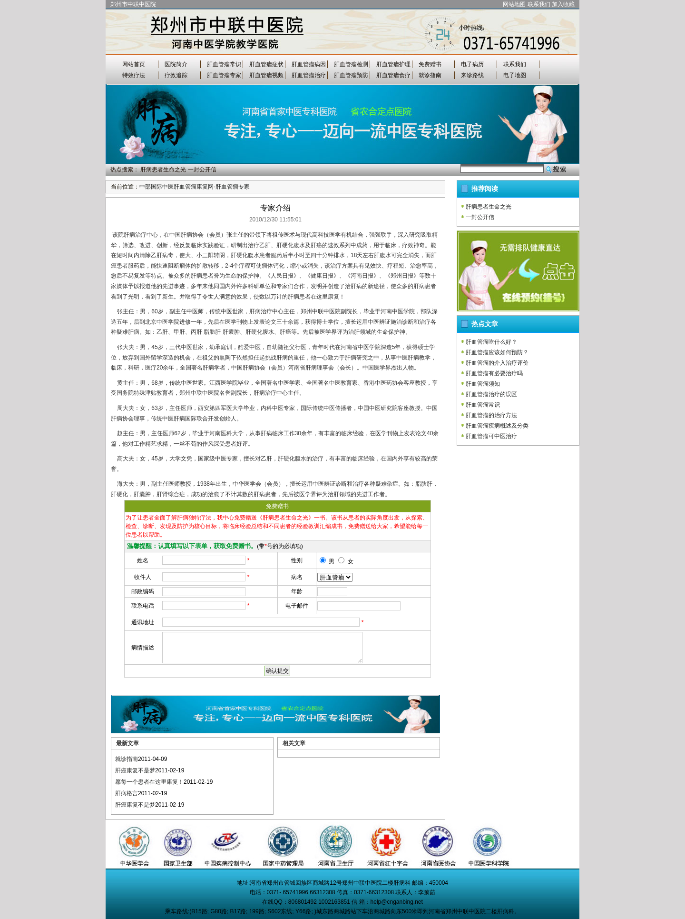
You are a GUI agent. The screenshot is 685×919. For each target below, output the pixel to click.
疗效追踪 (176, 75)
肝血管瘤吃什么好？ (491, 342)
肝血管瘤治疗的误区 (491, 394)
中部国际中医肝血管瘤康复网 (176, 186)
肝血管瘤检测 (351, 64)
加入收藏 (563, 4)
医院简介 (176, 64)
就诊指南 (430, 75)
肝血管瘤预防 (351, 75)
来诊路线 (472, 75)
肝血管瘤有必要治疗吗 (494, 373)
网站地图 (514, 4)
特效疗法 (133, 75)
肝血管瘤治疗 (309, 75)
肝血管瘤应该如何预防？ (497, 352)
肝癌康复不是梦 (135, 770)
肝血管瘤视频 (266, 75)
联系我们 (539, 4)
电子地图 (514, 75)
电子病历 (472, 64)
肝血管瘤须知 (483, 383)
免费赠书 (430, 64)
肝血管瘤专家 (224, 75)
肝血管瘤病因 (309, 64)
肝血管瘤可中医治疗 (491, 436)
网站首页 (133, 64)
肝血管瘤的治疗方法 (491, 415)
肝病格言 (126, 793)
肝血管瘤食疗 (393, 75)
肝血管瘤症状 (266, 64)
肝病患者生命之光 (163, 169)
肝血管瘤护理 (393, 64)
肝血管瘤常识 (224, 64)
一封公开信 (202, 169)
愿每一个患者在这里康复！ (149, 782)
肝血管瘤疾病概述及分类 (497, 425)
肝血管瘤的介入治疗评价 (497, 363)
